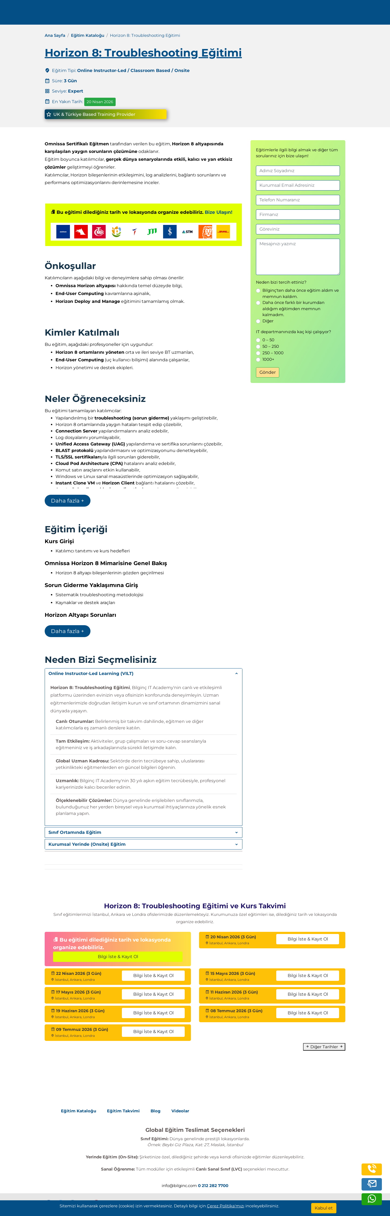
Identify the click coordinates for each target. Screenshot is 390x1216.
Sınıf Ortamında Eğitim (74, 832)
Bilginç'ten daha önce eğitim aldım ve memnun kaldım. (300, 293)
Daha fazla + (67, 500)
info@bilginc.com (142, 14)
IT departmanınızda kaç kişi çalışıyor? (293, 331)
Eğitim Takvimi (123, 1110)
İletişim (300, 14)
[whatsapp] (371, 1201)
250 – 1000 (273, 352)
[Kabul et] (323, 1208)
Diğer (268, 320)
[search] (368, 14)
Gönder (267, 372)
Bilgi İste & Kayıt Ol (118, 956)
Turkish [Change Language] (344, 14)
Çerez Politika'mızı (225, 1205)
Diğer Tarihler (324, 1046)
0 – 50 (268, 339)
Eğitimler (199, 14)
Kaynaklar (270, 14)
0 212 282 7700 (98, 14)
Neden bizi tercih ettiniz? (281, 282)
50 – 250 (270, 346)
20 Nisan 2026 (100, 101)
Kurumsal (234, 14)
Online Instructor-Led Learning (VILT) (91, 673)
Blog (156, 1110)
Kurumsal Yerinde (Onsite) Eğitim (87, 844)
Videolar (180, 1110)
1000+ (268, 359)
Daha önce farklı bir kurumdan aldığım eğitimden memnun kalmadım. (293, 308)
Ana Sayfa (55, 35)
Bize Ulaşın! (218, 212)
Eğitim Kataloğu (87, 35)
